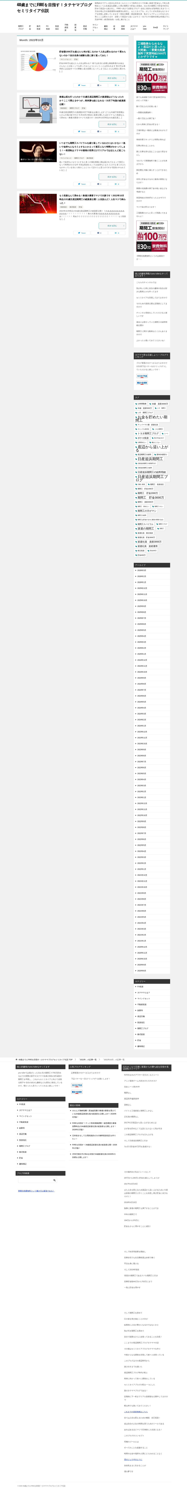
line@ (155, 27)
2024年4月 (141, 708)
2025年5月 (141, 630)
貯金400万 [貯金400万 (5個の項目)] (142, 555)
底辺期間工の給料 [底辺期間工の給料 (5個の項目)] (144, 454)
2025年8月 (141, 612)
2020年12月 (142, 947)
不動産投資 (66, 27)
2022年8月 (141, 827)
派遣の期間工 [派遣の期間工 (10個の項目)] (146, 528)
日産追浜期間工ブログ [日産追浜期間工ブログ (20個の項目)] (151, 478)
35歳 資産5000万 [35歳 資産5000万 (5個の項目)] (145, 408)
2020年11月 (142, 953)
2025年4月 (141, 636)
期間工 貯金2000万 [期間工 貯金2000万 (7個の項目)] (148, 493)
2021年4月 (141, 923)
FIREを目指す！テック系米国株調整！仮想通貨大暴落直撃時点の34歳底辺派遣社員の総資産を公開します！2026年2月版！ (94, 1126)
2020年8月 (141, 971)
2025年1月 (141, 654)
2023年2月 (141, 791)
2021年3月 (141, 929)
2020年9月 (141, 965)
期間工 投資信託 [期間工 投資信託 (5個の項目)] (157, 484)
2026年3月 (141, 570)
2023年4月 (141, 779)
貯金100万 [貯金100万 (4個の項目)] (153, 550)
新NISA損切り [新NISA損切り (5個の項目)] (162, 454)
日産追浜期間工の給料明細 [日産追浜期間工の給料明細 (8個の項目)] (152, 472)
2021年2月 (141, 935)
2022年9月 (141, 821)
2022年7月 (141, 833)
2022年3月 (141, 857)
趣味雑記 (106, 27)
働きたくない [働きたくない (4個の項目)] (156, 442)
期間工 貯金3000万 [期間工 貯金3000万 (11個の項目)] (151, 497)
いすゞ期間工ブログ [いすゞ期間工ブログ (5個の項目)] (145, 413)
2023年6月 (141, 768)
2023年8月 (141, 756)
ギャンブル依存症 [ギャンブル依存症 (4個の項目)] (143, 429)
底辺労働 (85, 27)
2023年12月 (142, 732)
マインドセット (95, 27)
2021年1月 (141, 941)
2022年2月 (141, 863)
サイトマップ (166, 27)
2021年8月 (141, 899)
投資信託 (57, 27)
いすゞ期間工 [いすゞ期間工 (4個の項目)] (161, 408)
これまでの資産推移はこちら (136, 1412)
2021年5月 (141, 917)
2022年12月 (142, 803)
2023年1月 (141, 797)
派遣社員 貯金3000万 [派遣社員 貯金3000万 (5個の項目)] (146, 537)
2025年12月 (142, 588)
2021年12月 (142, 875)
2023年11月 (142, 738)
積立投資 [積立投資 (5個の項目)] (141, 551)
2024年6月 (141, 696)
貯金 (30, 27)
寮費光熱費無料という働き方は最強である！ (36, 1191)
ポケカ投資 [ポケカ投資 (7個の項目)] (143, 438)
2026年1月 (141, 582)
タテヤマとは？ (134, 27)
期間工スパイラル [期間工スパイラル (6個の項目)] (145, 524)
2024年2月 (141, 720)
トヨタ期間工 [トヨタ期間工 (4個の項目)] (159, 429)
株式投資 (38, 27)
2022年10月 (142, 815)
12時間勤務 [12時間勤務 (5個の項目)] (142, 404)
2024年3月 (141, 714)
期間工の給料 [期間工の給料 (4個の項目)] (142, 515)
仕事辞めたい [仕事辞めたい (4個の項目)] (142, 442)
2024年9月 (141, 678)
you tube (145, 27)
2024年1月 (141, 726)
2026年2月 (141, 576)
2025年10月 (142, 600)
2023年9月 (141, 750)
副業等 (75, 27)
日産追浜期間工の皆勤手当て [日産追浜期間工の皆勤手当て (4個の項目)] (147, 463)
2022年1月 (141, 869)
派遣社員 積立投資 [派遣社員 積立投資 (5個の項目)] (145, 533)
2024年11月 (142, 666)
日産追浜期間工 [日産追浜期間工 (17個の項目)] (150, 459)
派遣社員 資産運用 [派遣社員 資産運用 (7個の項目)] (148, 546)
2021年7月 (141, 905)
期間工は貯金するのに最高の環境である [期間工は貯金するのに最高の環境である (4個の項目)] (150, 519)
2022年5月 (141, 845)
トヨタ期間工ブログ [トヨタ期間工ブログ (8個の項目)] (148, 433)
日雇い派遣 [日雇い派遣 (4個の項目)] (141, 484)
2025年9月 (141, 606)
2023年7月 (141, 762)
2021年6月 (141, 911)
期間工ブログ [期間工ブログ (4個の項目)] (163, 524)
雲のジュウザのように (133, 1459)
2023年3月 (141, 785)
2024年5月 (141, 702)
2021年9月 (141, 893)
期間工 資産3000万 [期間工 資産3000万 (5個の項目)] (145, 502)
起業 (114, 27)
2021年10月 (142, 887)
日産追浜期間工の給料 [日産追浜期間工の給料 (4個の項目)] (145, 468)
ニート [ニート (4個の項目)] (166, 433)
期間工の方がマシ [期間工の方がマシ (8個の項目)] (147, 511)
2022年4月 (141, 851)
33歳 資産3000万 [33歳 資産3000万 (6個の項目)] (160, 404)
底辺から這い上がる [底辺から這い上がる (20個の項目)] (151, 448)
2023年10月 (142, 744)
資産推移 (123, 27)
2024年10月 (142, 672)
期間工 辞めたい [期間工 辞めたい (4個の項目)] (143, 506)
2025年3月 (141, 642)
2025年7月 (141, 618)
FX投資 (48, 27)
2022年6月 (141, 839)
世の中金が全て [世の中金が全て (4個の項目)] (159, 438)
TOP (46, 1060)
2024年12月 (142, 660)
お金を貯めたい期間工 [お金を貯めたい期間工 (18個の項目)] (151, 418)
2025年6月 (141, 624)
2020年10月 (142, 959)
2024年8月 (141, 684)
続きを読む (116, 78)
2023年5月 (141, 773)
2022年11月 (142, 809)
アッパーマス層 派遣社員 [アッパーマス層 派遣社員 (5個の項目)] (148, 425)
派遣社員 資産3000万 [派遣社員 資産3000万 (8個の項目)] (150, 541)
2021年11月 (142, 881)
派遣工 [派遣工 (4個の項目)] (162, 528)
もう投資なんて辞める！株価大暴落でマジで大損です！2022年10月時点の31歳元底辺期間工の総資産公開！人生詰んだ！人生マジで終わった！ (92, 199)
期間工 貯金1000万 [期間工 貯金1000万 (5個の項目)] (145, 489)
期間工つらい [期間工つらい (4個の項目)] (159, 506)
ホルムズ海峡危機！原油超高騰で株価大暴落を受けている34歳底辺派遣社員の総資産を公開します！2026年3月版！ (94, 1114)
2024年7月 (141, 690)
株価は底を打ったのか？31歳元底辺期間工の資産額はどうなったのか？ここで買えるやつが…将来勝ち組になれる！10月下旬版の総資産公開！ (92, 100)
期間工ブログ (21, 27)
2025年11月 (142, 594)
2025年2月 (141, 648)
